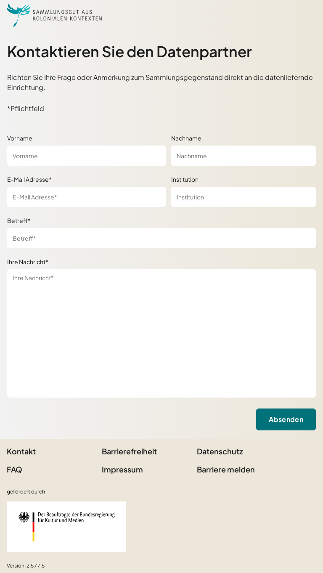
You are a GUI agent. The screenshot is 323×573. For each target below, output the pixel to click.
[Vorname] (86, 156)
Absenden (286, 419)
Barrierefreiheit (129, 451)
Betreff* (19, 220)
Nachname (186, 138)
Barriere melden (226, 469)
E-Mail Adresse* (29, 179)
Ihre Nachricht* (27, 261)
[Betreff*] (161, 238)
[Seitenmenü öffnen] (306, 15)
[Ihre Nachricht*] (161, 333)
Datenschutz (220, 451)
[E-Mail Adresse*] (86, 197)
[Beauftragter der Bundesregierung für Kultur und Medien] (66, 526)
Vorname (19, 138)
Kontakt (21, 451)
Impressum (122, 469)
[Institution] (243, 197)
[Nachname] (243, 156)
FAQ (14, 469)
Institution (185, 179)
